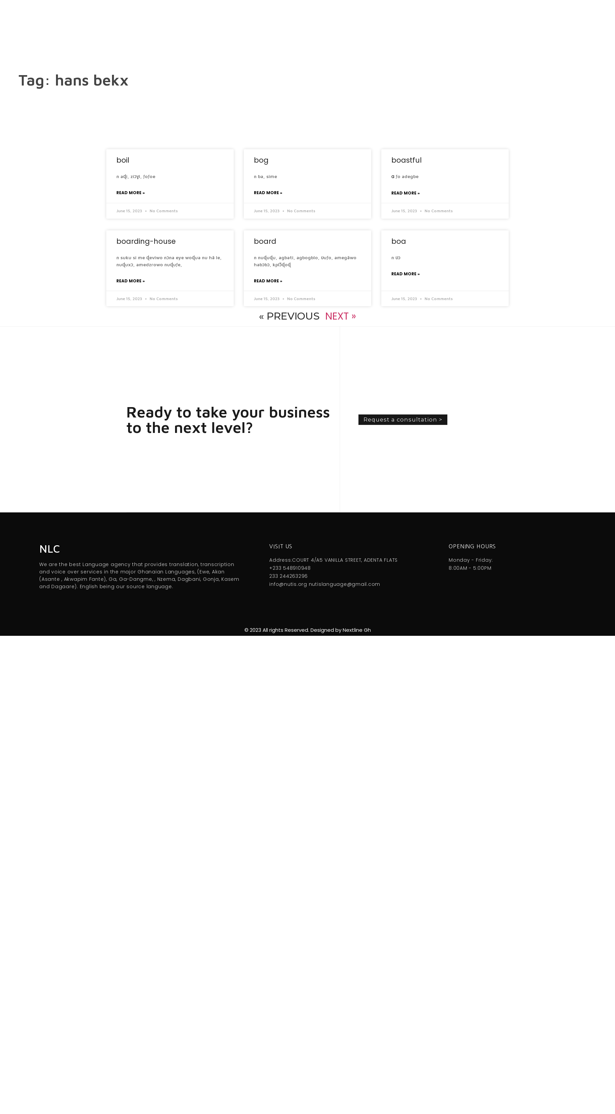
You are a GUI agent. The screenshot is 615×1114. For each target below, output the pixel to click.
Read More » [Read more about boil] (130, 193)
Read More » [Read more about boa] (405, 274)
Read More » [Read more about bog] (268, 193)
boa (398, 241)
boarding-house (146, 241)
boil (122, 160)
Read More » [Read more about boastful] (405, 193)
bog (261, 160)
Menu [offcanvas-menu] (319, 27)
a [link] (392, 176)
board (265, 241)
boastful (406, 160)
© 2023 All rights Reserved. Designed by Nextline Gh (307, 629)
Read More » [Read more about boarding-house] (130, 281)
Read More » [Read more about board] (268, 281)
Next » (340, 316)
